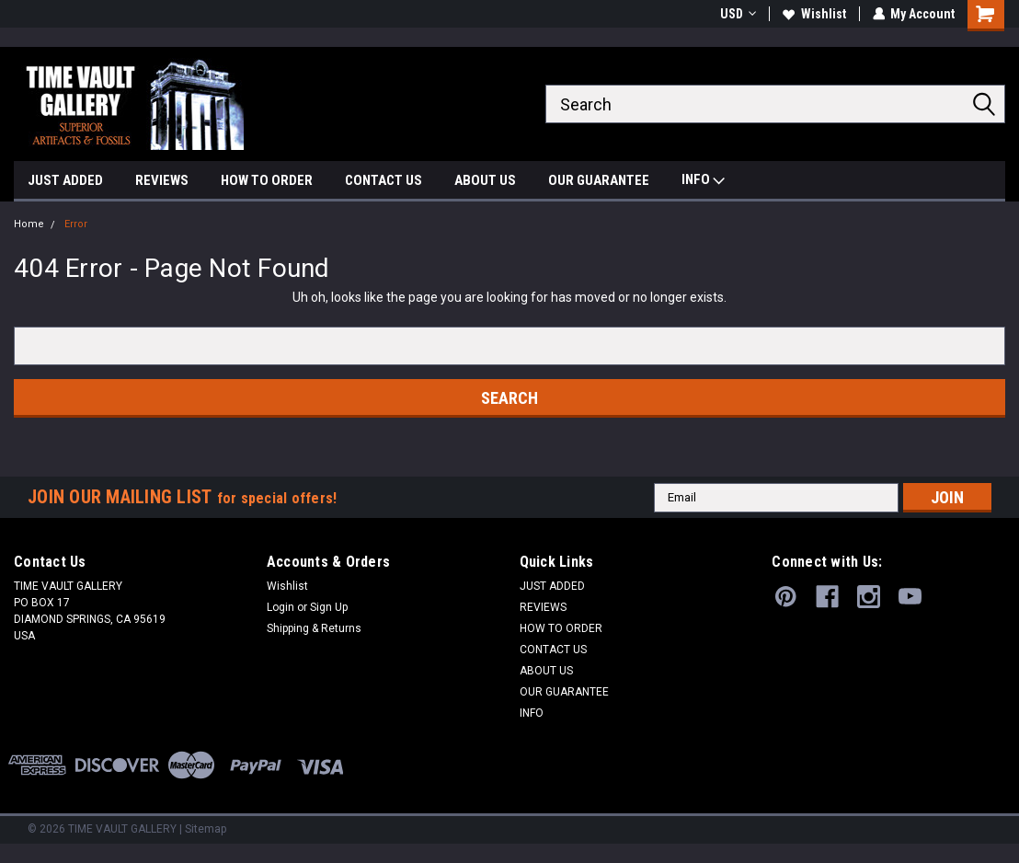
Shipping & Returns (314, 628)
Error (75, 224)
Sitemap (205, 829)
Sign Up (329, 607)
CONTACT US (383, 180)
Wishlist (813, 13)
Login (280, 607)
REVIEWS (162, 180)
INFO (703, 182)
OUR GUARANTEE (598, 180)
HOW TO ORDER (267, 180)
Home (29, 224)
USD (737, 13)
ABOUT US (485, 180)
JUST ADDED (65, 180)
